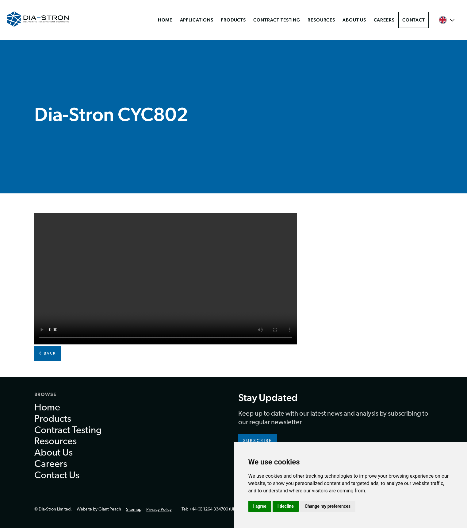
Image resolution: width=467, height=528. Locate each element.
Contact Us (56, 476)
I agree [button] (259, 506)
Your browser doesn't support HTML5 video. (165, 278)
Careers (384, 19)
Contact (413, 19)
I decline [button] (286, 506)
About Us (354, 19)
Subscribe (258, 441)
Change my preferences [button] (327, 506)
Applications (196, 19)
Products (233, 19)
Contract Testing (276, 19)
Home (165, 19)
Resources (321, 19)
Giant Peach (109, 509)
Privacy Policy (159, 509)
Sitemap (133, 509)
